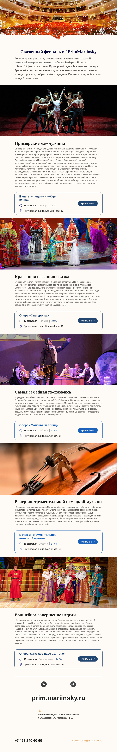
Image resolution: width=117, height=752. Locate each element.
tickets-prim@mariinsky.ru (87, 740)
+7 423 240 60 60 (28, 740)
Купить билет (87, 203)
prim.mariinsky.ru (58, 697)
